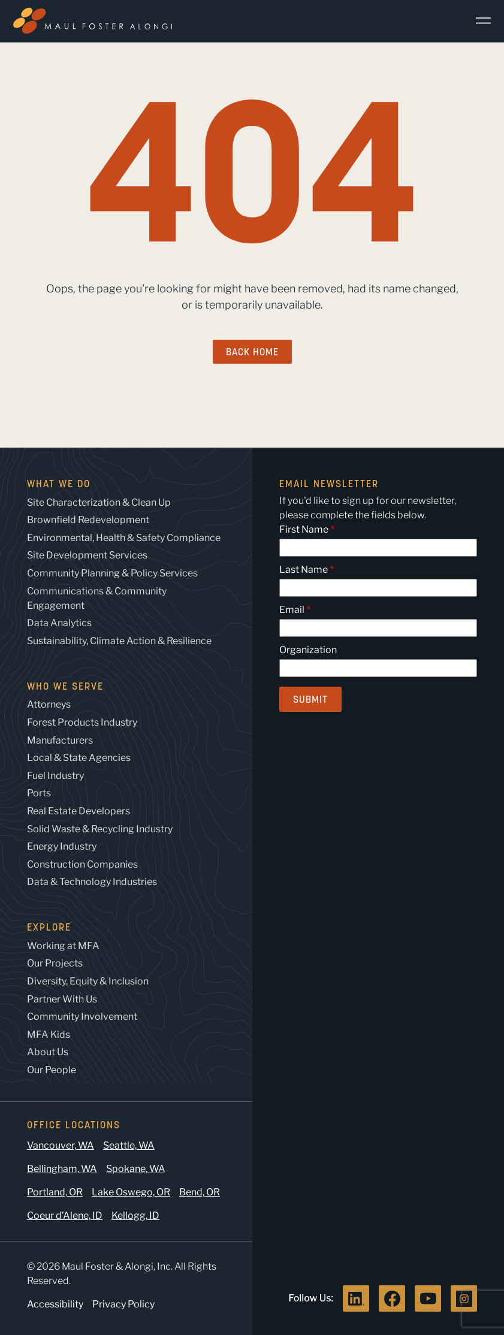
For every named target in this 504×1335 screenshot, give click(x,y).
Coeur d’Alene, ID (64, 1215)
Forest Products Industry (82, 722)
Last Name (303, 569)
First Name (303, 529)
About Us (47, 1052)
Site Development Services (87, 555)
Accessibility (55, 1304)
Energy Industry (61, 846)
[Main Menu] (479, 21)
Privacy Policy (123, 1304)
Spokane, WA (135, 1168)
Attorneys (49, 704)
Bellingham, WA (62, 1168)
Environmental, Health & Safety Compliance (124, 537)
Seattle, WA (129, 1145)
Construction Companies (82, 864)
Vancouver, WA (60, 1145)
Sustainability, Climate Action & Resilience (119, 641)
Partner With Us (62, 999)
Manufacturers (60, 740)
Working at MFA (63, 946)
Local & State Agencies (79, 757)
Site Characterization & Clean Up (99, 502)
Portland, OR (55, 1192)
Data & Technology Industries (92, 881)
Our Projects (55, 963)
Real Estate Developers (78, 811)
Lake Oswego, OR (131, 1192)
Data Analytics (59, 623)
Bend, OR (199, 1192)
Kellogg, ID (135, 1215)
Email (291, 609)
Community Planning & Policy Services (112, 573)
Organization (308, 650)
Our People (51, 1070)
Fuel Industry (55, 775)
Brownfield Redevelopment (88, 519)
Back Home (252, 352)
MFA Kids (48, 1034)
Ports (39, 793)
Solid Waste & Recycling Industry (100, 829)
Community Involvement (82, 1016)
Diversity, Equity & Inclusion (88, 981)
